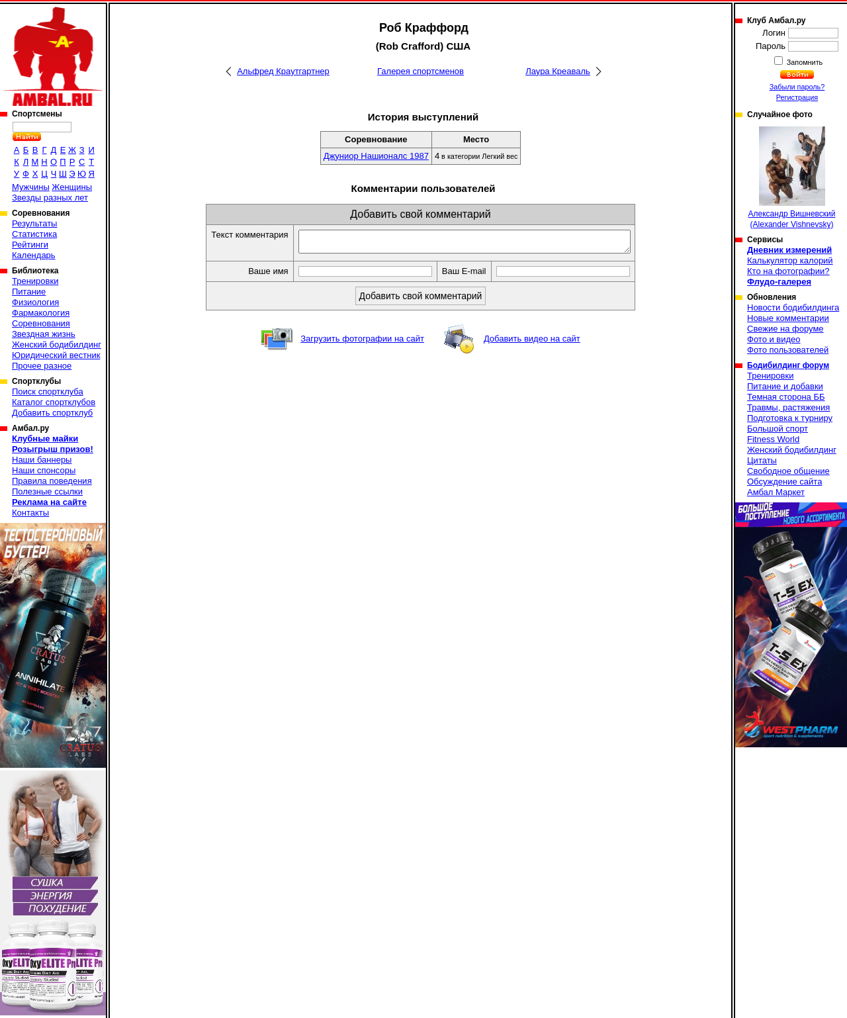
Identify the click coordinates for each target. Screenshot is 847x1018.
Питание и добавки (785, 386)
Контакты (30, 513)
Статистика (34, 234)
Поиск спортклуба (47, 391)
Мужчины (31, 187)
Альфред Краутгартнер (283, 71)
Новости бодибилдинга (793, 307)
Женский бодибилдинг (56, 344)
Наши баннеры (41, 460)
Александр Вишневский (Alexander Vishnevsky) (792, 177)
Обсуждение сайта (784, 481)
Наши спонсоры (43, 470)
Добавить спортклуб (52, 413)
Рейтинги (30, 245)
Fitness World (773, 439)
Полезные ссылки (47, 491)
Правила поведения (52, 481)
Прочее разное (41, 366)
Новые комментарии (788, 318)
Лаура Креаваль (557, 71)
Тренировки (35, 281)
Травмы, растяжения (788, 407)
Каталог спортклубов (53, 402)
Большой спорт (777, 429)
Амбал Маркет (776, 492)
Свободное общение (788, 471)
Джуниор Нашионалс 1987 (376, 156)
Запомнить (804, 62)
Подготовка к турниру (789, 418)
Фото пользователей (787, 350)
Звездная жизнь (43, 334)
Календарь (34, 255)
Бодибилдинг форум (788, 365)
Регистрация (797, 97)
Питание (29, 292)
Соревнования (41, 323)
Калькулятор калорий (790, 260)
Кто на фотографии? (788, 271)
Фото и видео (774, 339)
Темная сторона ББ (786, 397)
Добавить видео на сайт (532, 342)
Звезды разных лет (50, 198)
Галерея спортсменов (420, 71)
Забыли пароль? (797, 87)
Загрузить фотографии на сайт (362, 342)
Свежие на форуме (785, 329)
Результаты (34, 223)
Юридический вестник (56, 355)
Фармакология (40, 313)
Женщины (72, 187)
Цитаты (762, 460)
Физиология (35, 302)
